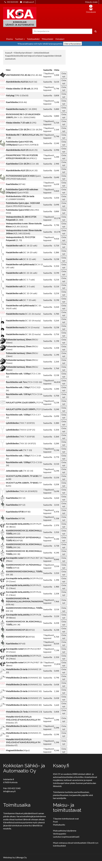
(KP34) (15, 518)
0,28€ (56, 443)
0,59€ (56, 273)
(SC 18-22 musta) (23, 334)
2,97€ (56, 525)
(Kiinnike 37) (23, 719)
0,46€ (56, 191)
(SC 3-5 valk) (20, 286)
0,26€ (56, 307)
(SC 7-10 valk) (21, 300)
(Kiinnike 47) (23, 742)
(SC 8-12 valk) (21, 259)
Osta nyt (63, 75)
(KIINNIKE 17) (24, 698)
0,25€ (56, 293)
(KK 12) (15, 498)
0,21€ (56, 279)
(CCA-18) (22, 163)
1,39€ (56, 580)
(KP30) (18, 511)
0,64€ (56, 170)
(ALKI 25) (21, 150)
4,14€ (56, 539)
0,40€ (56, 711)
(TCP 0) (24, 402)
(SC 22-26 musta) (23, 313)
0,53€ (56, 375)
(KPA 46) (24, 601)
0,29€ (56, 470)
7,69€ (56, 102)
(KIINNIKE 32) (24, 677)
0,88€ (56, 116)
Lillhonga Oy (21, 857)
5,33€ (56, 518)
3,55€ (56, 505)
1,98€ (56, 586)
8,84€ (56, 559)
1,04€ (56, 388)
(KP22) (20, 630)
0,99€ (56, 150)
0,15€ (56, 477)
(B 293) (22, 88)
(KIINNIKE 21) (24, 684)
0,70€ (56, 395)
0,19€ (56, 300)
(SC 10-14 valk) (21, 293)
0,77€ (56, 457)
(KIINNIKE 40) (24, 705)
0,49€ (56, 204)
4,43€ (56, 623)
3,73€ (56, 545)
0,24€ (56, 409)
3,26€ (56, 498)
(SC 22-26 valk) (21, 273)
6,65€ (56, 184)
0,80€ (56, 95)
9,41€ (56, 238)
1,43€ (56, 348)
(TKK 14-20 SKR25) (21, 491)
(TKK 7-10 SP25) (20, 423)
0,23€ (56, 259)
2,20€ (56, 593)
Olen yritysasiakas (72, 43)
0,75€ (56, 334)
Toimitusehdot (33, 39)
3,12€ (56, 616)
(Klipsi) (18, 750)
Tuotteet (20, 39)
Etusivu (9, 39)
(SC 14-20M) (21, 109)
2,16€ (56, 129)
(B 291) (21, 122)
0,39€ (56, 727)
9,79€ (56, 225)
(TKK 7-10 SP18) (20, 436)
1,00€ (56, 75)
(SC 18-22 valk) (21, 245)
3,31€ (56, 532)
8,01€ (56, 643)
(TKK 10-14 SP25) (21, 443)
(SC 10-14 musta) (23, 320)
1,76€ (56, 368)
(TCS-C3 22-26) (24, 382)
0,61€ (56, 81)
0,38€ (56, 252)
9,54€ (56, 750)
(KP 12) (15, 505)
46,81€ (57, 382)
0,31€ (56, 266)
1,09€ (56, 719)
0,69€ (56, 491)
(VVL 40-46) (24, 75)
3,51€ (56, 609)
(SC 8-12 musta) (22, 327)
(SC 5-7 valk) (20, 279)
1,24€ (56, 157)
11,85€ (57, 664)
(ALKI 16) (21, 81)
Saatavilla (47, 81)
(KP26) (20, 636)
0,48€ (56, 109)
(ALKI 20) (21, 170)
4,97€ (56, 511)
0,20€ (56, 484)
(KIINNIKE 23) (24, 711)
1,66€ (56, 705)
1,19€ (56, 341)
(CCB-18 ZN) (24, 129)
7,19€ (56, 650)
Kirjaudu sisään (91, 2)
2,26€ (56, 361)
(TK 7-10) (19, 450)
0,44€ (56, 670)
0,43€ (56, 684)
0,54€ (56, 143)
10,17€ (57, 218)
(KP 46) (15, 184)
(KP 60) (15, 643)
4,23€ (56, 630)
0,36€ (56, 436)
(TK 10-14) (19, 470)
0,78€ (56, 313)
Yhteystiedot (47, 39)
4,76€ (56, 636)
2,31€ (56, 657)
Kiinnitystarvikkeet (23, 52)
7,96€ (56, 601)
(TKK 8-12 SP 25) (20, 429)
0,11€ (56, 286)
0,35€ (56, 429)
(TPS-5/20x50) (17, 95)
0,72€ (56, 122)
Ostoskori (59, 39)
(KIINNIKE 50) (24, 691)
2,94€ (56, 163)
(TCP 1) (24, 409)
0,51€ (56, 464)
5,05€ (56, 197)
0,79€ (56, 88)
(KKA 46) (16, 102)
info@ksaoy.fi (28, 2)
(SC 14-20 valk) (21, 252)
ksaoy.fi (8, 52)
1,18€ (56, 691)
